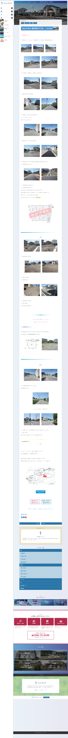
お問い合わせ (4, 19)
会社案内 (3, 12)
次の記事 (43, 523)
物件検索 (3, 8)
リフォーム (22, 579)
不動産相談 (22, 588)
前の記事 (37, 523)
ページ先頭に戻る (40, 678)
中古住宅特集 (23, 559)
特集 (21, 550)
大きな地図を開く (46, 701)
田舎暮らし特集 (23, 556)
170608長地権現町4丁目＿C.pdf (33, 334)
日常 (21, 582)
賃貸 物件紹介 (23, 576)
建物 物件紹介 (23, 570)
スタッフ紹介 (41, 693)
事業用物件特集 (23, 562)
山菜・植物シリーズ (23, 585)
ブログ (3, 16)
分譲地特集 (23, 553)
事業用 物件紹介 (24, 573)
